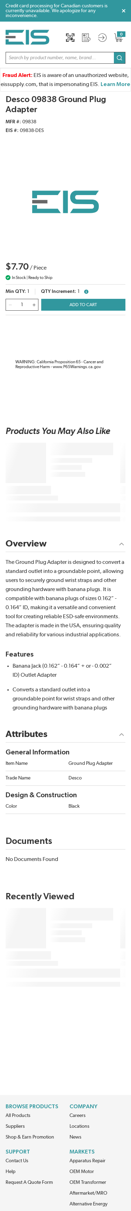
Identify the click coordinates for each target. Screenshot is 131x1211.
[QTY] (22, 304)
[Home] (27, 37)
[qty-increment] (34, 304)
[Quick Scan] (70, 37)
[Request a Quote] (86, 37)
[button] (65, 58)
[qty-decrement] (10, 304)
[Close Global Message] (123, 11)
